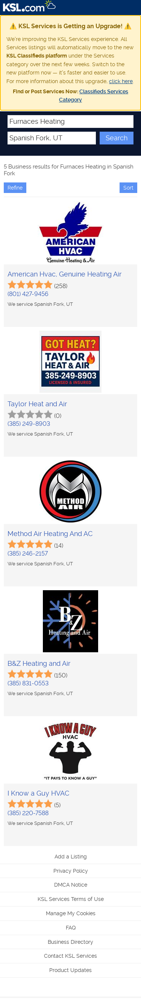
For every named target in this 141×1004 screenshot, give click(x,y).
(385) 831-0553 (28, 683)
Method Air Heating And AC (50, 534)
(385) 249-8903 (29, 423)
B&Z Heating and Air (39, 663)
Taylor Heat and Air (37, 404)
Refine (15, 188)
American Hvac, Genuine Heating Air (64, 274)
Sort (128, 188)
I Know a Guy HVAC (38, 793)
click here (121, 81)
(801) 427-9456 (28, 294)
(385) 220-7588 (28, 813)
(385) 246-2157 (28, 553)
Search (116, 138)
